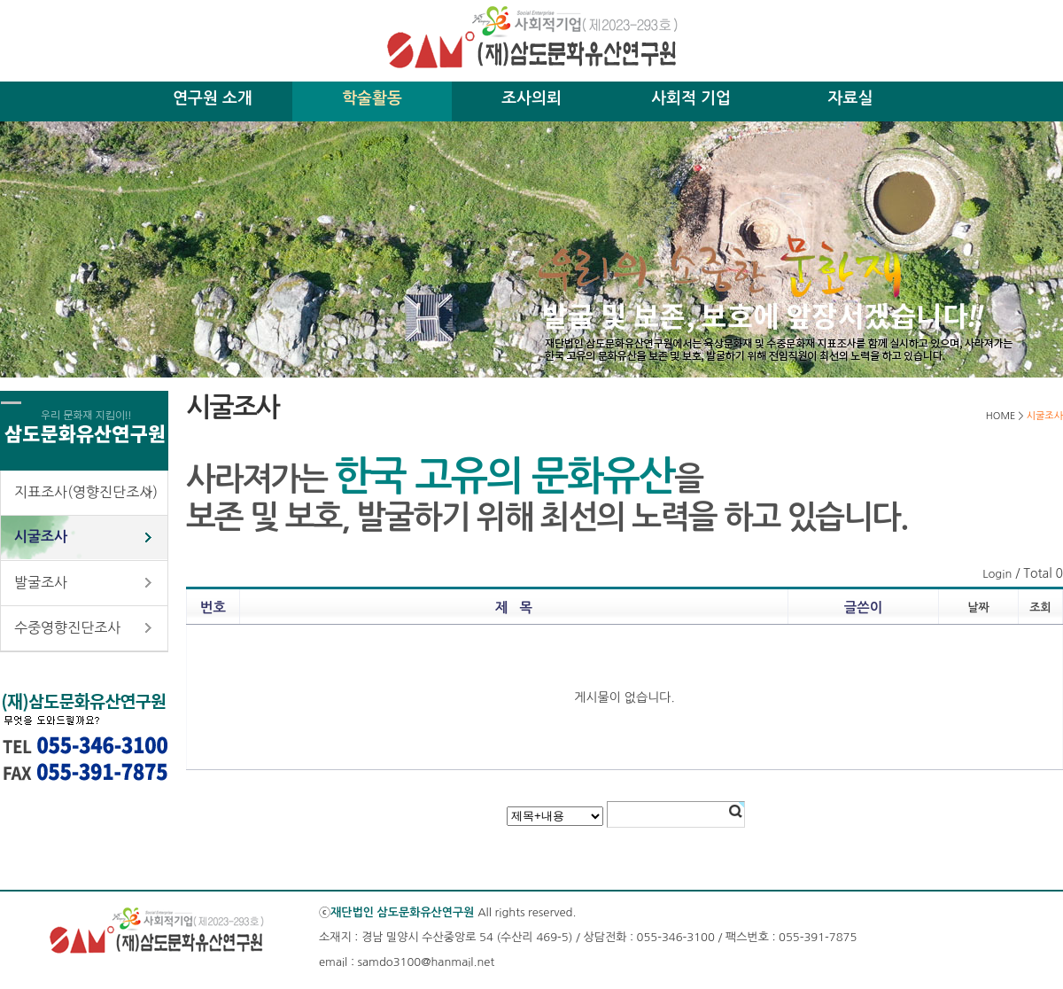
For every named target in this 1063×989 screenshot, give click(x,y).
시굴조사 (40, 536)
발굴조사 (40, 582)
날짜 (978, 607)
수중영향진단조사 (67, 627)
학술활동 (372, 98)
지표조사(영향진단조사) (86, 492)
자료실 (850, 98)
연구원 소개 (212, 98)
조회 (1040, 607)
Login (997, 574)
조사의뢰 (531, 98)
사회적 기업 (691, 98)
